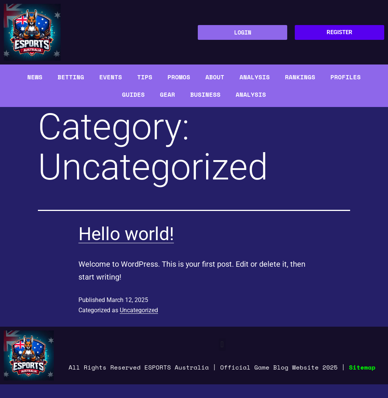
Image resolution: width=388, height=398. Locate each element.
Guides (133, 94)
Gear (167, 94)
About (214, 77)
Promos (178, 77)
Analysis (254, 77)
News (34, 77)
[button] (222, 344)
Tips (144, 77)
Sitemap (362, 367)
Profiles (345, 77)
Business (205, 94)
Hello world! (126, 234)
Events (110, 77)
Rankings (300, 77)
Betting (71, 77)
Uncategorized (139, 310)
